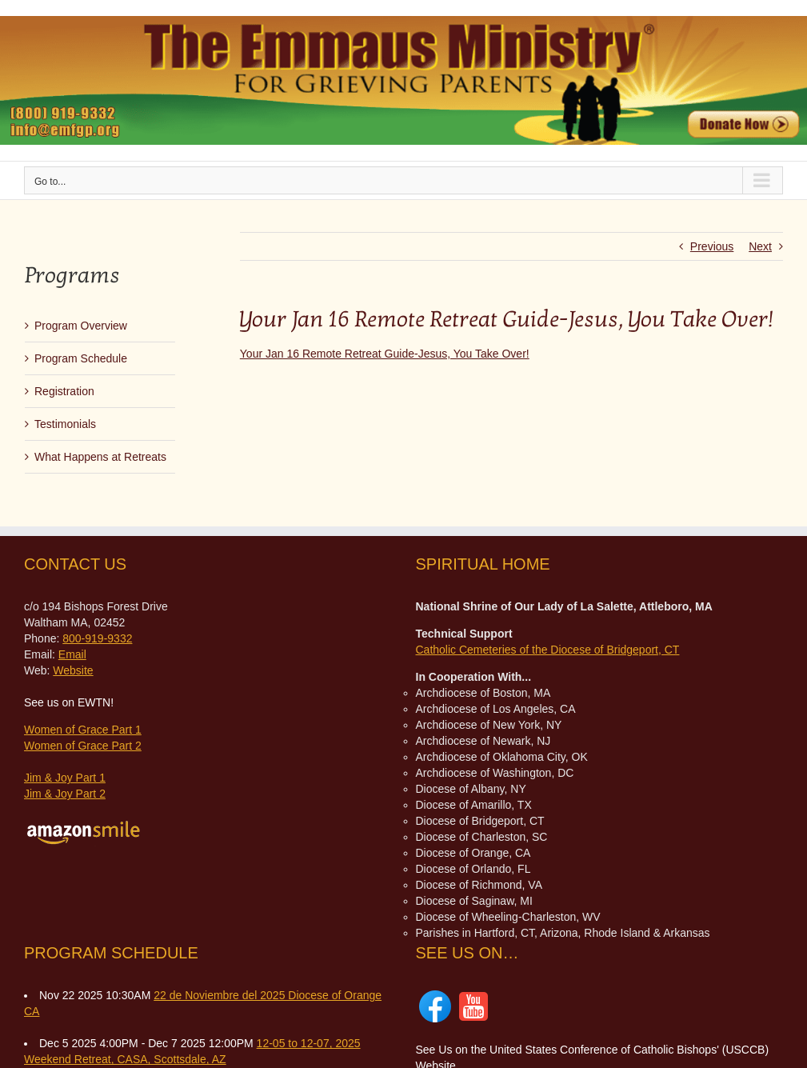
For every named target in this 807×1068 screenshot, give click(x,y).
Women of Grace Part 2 (83, 745)
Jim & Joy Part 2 (65, 793)
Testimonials (65, 424)
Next (760, 246)
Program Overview (80, 325)
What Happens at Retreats (100, 456)
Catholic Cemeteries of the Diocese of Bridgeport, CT (548, 649)
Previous (711, 246)
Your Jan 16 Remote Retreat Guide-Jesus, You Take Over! (384, 353)
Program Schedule (80, 358)
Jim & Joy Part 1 (65, 777)
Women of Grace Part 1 (83, 729)
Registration (64, 391)
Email (72, 654)
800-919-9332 (97, 638)
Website (73, 670)
